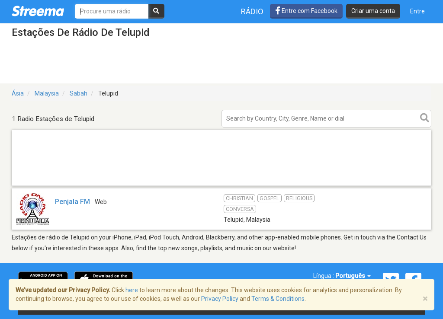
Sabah (78, 93)
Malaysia (47, 93)
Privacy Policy (219, 298)
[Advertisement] (221, 185)
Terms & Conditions (278, 298)
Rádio (252, 11)
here (131, 290)
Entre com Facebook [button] (306, 10)
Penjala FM (72, 202)
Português (353, 275)
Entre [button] (417, 11)
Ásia (18, 93)
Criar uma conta (373, 10)
